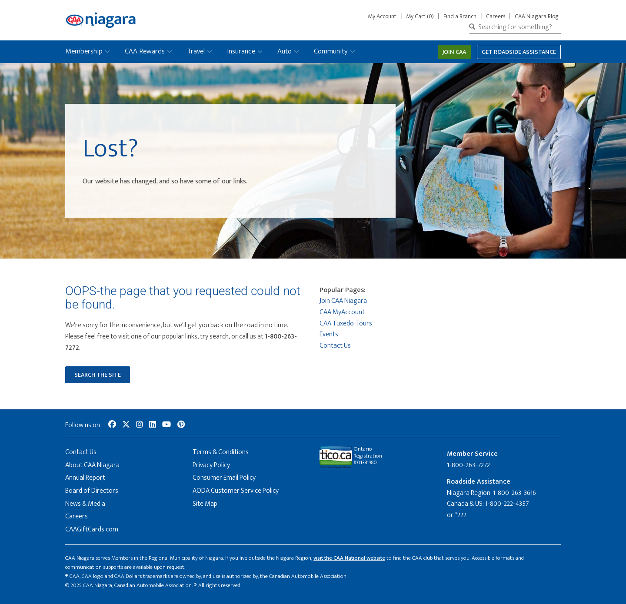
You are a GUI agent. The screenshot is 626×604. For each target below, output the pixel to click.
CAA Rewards (145, 51)
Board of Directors (91, 491)
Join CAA (454, 52)
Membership (84, 51)
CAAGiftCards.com (91, 529)
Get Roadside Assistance (519, 52)
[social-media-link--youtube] (166, 425)
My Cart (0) (420, 16)
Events (329, 334)
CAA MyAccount (342, 312)
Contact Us (335, 346)
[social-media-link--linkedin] (152, 425)
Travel (196, 51)
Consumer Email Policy (224, 478)
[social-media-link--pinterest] (181, 425)
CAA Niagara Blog (537, 16)
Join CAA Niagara (343, 301)
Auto (284, 51)
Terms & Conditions (221, 452)
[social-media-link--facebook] (112, 425)
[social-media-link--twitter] (126, 425)
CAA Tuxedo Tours (346, 323)
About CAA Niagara (92, 465)
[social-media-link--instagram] (139, 425)
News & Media (85, 504)
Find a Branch (459, 16)
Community (331, 51)
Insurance (241, 51)
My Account (384, 16)
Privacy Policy (211, 465)
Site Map (205, 504)
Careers (495, 16)
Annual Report (85, 478)
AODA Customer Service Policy (236, 491)
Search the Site (97, 375)
